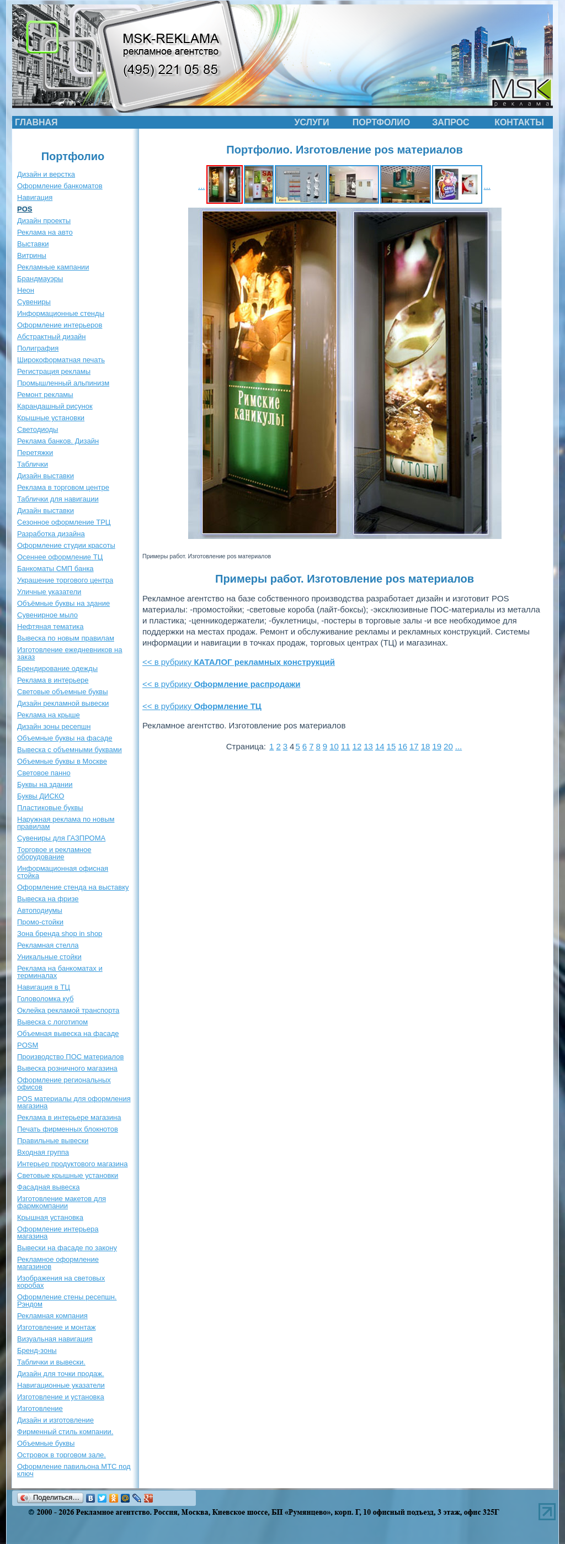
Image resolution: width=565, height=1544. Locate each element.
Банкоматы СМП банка (55, 568)
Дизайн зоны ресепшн (53, 726)
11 (345, 746)
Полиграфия (37, 348)
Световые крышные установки (67, 1175)
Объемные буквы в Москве (62, 761)
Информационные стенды (60, 313)
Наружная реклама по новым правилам (65, 823)
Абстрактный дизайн (51, 336)
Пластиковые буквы (50, 807)
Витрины (31, 255)
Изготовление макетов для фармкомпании (61, 1202)
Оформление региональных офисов (64, 1083)
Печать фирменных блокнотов (67, 1129)
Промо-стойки (40, 922)
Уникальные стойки (49, 957)
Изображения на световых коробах (61, 1281)
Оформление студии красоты (66, 545)
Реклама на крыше (48, 715)
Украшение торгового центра (65, 580)
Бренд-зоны (37, 1350)
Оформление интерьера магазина (57, 1232)
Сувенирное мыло (47, 615)
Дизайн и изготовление (55, 1420)
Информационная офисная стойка (62, 872)
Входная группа (43, 1152)
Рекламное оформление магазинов (58, 1263)
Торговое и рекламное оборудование (54, 853)
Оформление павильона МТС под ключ (74, 1470)
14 (380, 746)
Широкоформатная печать (61, 360)
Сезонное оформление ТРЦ (63, 522)
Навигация (34, 197)
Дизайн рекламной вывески (63, 703)
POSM (27, 1045)
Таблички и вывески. (51, 1362)
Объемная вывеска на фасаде (68, 1033)
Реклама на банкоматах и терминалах (60, 972)
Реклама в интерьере (52, 680)
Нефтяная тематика (50, 626)
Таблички (32, 464)
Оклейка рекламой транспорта (68, 1010)
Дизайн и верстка (46, 174)
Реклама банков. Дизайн (58, 441)
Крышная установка (50, 1217)
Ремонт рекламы (45, 394)
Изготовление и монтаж (56, 1327)
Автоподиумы (39, 910)
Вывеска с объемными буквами (69, 749)
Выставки (33, 244)
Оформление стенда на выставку (73, 887)
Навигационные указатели (61, 1385)
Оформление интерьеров (59, 325)
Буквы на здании (45, 784)
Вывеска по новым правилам (65, 638)
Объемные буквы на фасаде (65, 738)
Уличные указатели (49, 592)
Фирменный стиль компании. (65, 1431)
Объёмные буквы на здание (63, 603)
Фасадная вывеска (48, 1187)
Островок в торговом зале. (61, 1455)
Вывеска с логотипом (52, 1022)
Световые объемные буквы (62, 692)
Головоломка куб (45, 999)
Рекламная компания (52, 1316)
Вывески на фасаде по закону (67, 1248)
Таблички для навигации (58, 499)
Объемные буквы (45, 1443)
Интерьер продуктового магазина (72, 1164)
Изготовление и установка (60, 1397)
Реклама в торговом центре (63, 487)
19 (436, 746)
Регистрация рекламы (53, 371)
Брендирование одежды (57, 668)
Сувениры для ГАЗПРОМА (61, 838)
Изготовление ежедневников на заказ (69, 653)
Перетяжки (35, 452)
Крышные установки (50, 418)
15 (391, 746)
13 (368, 746)
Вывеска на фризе (48, 899)
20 (448, 746)
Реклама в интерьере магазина (69, 1117)
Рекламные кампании (53, 267)
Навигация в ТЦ (43, 987)
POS (24, 209)
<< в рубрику (238, 662)
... (201, 186)
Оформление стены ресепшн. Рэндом (66, 1300)
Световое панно (44, 773)
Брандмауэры (40, 278)
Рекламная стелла (47, 945)
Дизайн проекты (44, 220)
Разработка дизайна (51, 534)
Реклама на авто (45, 232)
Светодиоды (37, 429)
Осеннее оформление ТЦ (60, 557)
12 (357, 746)
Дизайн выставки (45, 476)
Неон (25, 290)
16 (402, 746)
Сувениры (34, 302)
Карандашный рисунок (55, 406)
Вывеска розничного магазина (67, 1068)
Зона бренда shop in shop (59, 933)
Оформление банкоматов (60, 186)
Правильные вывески (52, 1140)
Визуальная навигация (55, 1339)
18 (425, 746)
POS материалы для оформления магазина (74, 1102)
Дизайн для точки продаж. (60, 1373)
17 (414, 746)
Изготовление (40, 1408)
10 (334, 746)
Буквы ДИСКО (40, 796)
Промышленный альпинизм (63, 383)
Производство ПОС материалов (70, 1057)
